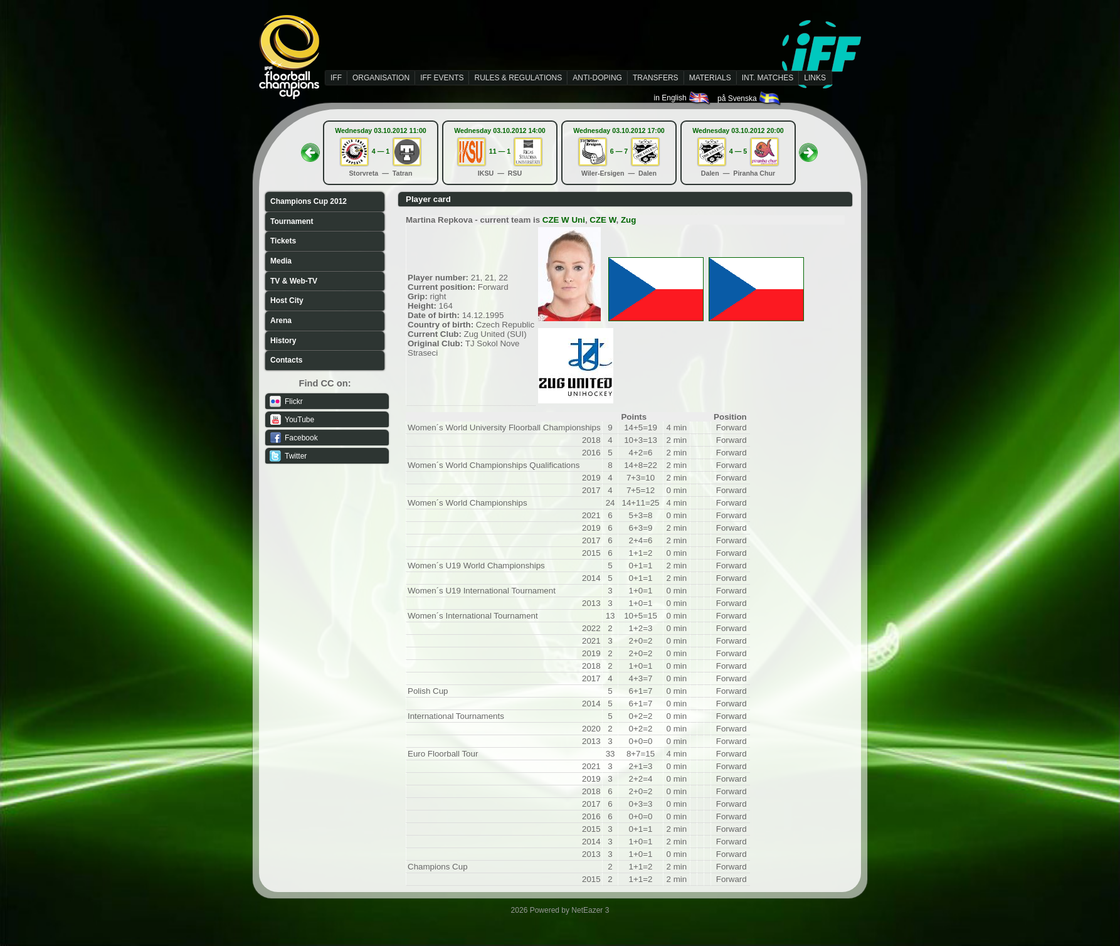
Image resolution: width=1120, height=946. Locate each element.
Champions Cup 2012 (308, 201)
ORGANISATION (380, 77)
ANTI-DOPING (597, 77)
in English (682, 97)
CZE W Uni (563, 220)
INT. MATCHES (767, 77)
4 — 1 (380, 151)
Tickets (283, 240)
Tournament (291, 221)
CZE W (602, 220)
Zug (628, 220)
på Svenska (749, 98)
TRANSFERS (656, 77)
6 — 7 (619, 151)
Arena (281, 320)
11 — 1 (499, 151)
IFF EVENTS (441, 77)
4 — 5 (738, 151)
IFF (336, 77)
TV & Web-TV (293, 281)
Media (281, 261)
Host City (287, 300)
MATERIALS (710, 77)
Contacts (286, 360)
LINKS (815, 77)
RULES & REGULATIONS (518, 77)
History (283, 340)
